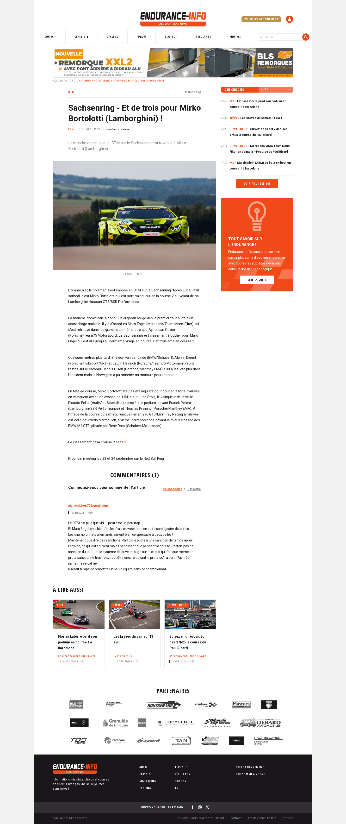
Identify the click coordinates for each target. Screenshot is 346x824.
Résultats (199, 37)
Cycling (119, 37)
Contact (236, 818)
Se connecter (172, 489)
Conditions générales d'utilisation (201, 818)
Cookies (288, 818)
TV (176, 788)
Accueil (58, 80)
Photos (227, 37)
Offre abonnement (261, 19)
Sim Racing (147, 781)
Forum (145, 37)
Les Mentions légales (262, 818)
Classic (90, 37)
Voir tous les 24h (257, 184)
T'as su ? (170, 37)
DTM (76, 80)
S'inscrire (194, 489)
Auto (64, 37)
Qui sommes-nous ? (251, 774)
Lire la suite (257, 280)
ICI (123, 442)
